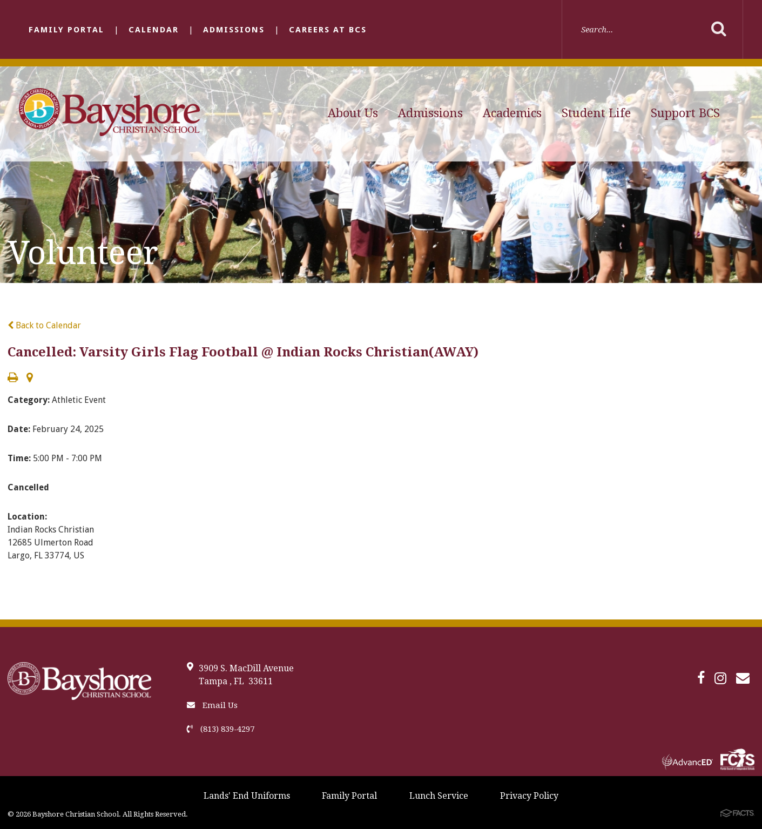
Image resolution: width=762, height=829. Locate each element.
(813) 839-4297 (220, 729)
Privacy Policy (529, 796)
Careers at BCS (328, 30)
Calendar (154, 30)
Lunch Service (438, 796)
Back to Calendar (44, 325)
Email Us (212, 705)
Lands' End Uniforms (247, 796)
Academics (512, 113)
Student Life (596, 113)
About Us (353, 113)
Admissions (234, 30)
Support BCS (685, 113)
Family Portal (66, 30)
